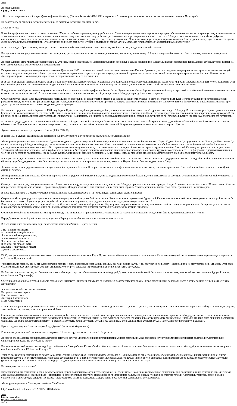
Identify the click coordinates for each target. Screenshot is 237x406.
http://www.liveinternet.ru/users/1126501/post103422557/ (30, 389)
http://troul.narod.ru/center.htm (14, 399)
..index (4, 402)
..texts (3, 2)
